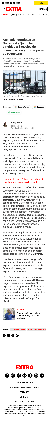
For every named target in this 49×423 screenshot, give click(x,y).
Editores (24, 392)
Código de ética (24, 382)
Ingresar (42, 9)
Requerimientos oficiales (24, 387)
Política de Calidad (24, 401)
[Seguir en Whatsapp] (14, 112)
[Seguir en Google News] (21, 107)
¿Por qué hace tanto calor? (23, 14)
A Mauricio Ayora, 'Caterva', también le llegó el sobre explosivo (29, 315)
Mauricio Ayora (18, 330)
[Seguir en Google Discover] (38, 107)
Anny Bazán (16, 123)
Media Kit (24, 397)
